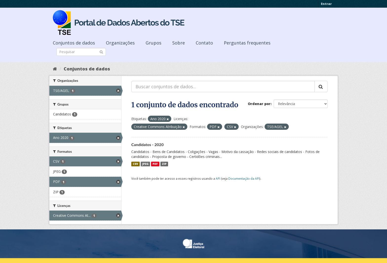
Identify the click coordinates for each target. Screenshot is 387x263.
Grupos (153, 43)
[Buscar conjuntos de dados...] (223, 86)
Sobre (178, 43)
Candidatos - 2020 (147, 144)
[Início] (55, 69)
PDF (155, 164)
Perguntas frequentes (247, 43)
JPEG (145, 164)
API (218, 178)
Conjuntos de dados (74, 43)
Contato (204, 43)
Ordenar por (259, 103)
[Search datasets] (81, 52)
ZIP (164, 164)
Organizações (120, 43)
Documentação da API (243, 178)
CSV (135, 164)
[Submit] (101, 51)
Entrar (326, 3)
